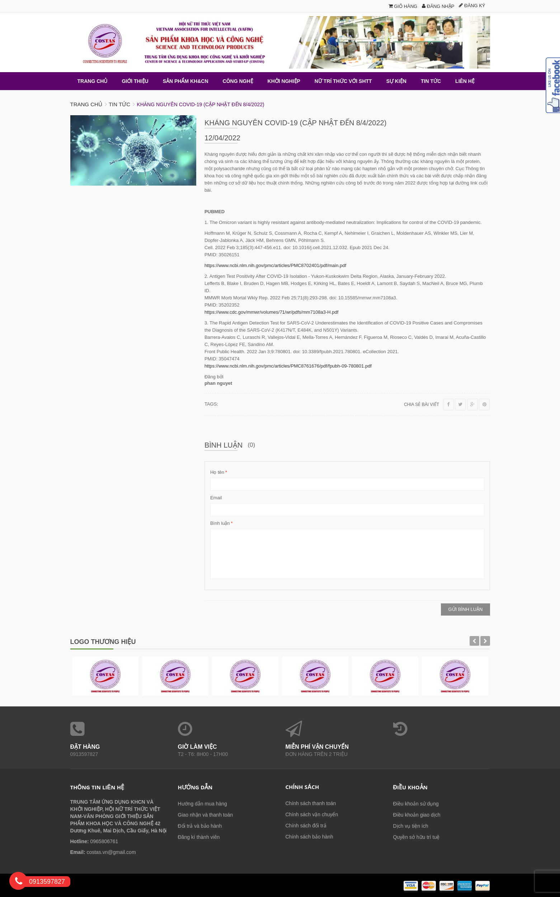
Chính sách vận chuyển (312, 814)
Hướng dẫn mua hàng (202, 804)
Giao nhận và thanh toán (205, 815)
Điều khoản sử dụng (416, 804)
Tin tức (119, 104)
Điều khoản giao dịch (417, 815)
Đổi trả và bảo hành (200, 826)
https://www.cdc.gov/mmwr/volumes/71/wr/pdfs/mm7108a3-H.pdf (271, 312)
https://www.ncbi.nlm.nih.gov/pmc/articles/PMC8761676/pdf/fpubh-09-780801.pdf (288, 366)
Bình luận (220, 523)
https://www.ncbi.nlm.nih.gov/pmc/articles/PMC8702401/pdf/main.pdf (275, 265)
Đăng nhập (438, 6)
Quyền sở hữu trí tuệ (416, 837)
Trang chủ (86, 104)
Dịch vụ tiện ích (410, 826)
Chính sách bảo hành (309, 837)
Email (216, 497)
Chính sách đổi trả (306, 825)
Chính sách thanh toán (311, 803)
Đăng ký (472, 5)
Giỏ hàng (403, 6)
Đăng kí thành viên (199, 837)
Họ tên (217, 472)
